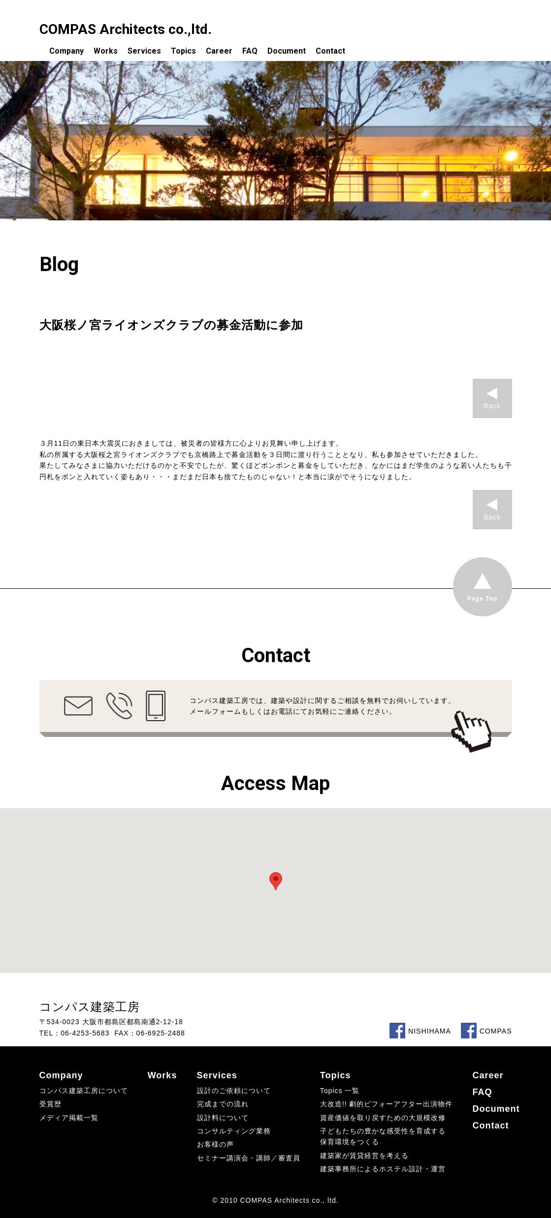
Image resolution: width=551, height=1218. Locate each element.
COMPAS (486, 1031)
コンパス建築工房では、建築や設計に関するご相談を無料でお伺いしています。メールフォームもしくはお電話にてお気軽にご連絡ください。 (322, 706)
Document (286, 51)
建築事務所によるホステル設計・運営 (383, 1169)
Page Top (482, 598)
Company (66, 51)
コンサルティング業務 (234, 1131)
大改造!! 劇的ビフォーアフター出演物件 (386, 1104)
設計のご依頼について (234, 1091)
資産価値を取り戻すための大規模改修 (383, 1118)
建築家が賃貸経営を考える (364, 1155)
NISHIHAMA (420, 1031)
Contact (330, 51)
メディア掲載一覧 (68, 1118)
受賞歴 (50, 1104)
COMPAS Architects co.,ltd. (125, 29)
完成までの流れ (223, 1104)
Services (144, 51)
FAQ (250, 51)
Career (219, 51)
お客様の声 (215, 1144)
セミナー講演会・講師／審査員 (248, 1158)
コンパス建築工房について (83, 1091)
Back (492, 406)
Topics (183, 51)
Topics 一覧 (340, 1091)
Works (106, 51)
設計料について (223, 1118)
